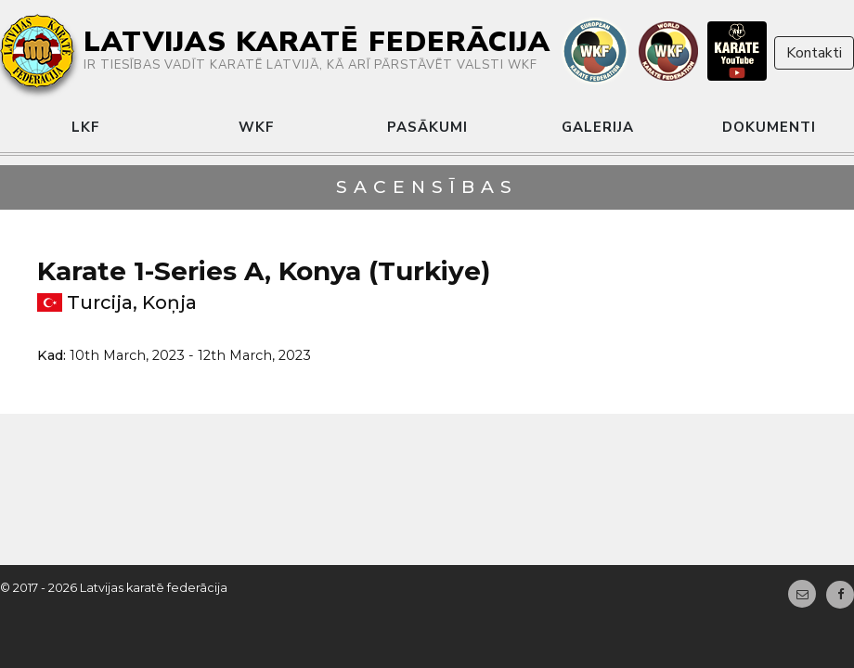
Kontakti (814, 53)
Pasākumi (427, 127)
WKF (257, 127)
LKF (85, 127)
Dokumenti (769, 127)
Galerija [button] (598, 127)
